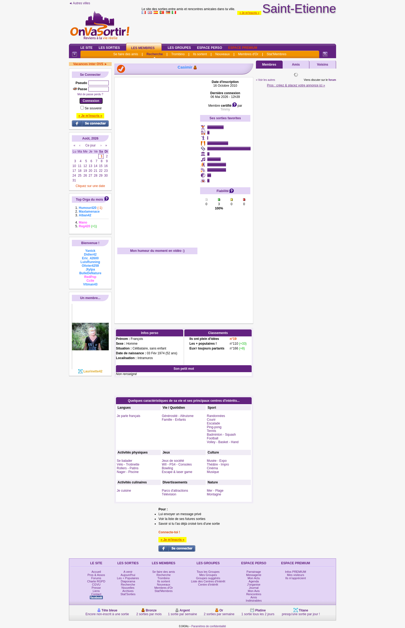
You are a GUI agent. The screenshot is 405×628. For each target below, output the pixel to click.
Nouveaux (222, 54)
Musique (213, 472)
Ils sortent (200, 54)
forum (332, 79)
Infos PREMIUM (295, 571)
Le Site (86, 48)
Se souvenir (93, 108)
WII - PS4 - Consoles (177, 464)
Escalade (213, 423)
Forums (96, 578)
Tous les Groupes (208, 571)
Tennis (211, 431)
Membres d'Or (248, 54)
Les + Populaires (128, 578)
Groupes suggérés (208, 578)
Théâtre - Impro (218, 464)
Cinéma (212, 468)
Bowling (167, 468)
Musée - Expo (217, 461)
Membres (269, 64)
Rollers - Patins (127, 468)
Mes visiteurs (295, 575)
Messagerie (253, 575)
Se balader (124, 461)
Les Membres (143, 48)
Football (212, 438)
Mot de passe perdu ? (90, 94)
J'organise (253, 584)
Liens (96, 591)
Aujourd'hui (128, 575)
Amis (296, 64)
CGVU (96, 584)
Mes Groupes (208, 575)
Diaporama (128, 581)
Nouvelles (128, 587)
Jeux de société (173, 461)
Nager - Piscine (128, 472)
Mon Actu (254, 578)
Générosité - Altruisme (178, 416)
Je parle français (128, 416)
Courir (211, 420)
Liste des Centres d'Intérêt (208, 581)
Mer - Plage (215, 490)
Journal (254, 587)
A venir (128, 571)
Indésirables (254, 600)
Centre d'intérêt (208, 584)
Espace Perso (209, 48)
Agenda (254, 581)
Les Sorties (109, 48)
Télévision (169, 494)
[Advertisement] (157, 160)
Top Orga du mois (89, 199)
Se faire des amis (125, 54)
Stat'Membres (276, 54)
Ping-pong (214, 427)
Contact (96, 594)
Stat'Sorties (127, 594)
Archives (128, 591)
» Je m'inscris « (249, 12)
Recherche (154, 54)
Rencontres (253, 594)
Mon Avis (254, 591)
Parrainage (254, 571)
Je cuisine (124, 490)
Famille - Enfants (174, 420)
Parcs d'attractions (175, 490)
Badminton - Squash (221, 434)
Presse (96, 587)
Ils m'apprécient (295, 578)
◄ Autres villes (79, 3)
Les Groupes (179, 48)
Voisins (322, 64)
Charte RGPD (96, 581)
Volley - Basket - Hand (223, 442)
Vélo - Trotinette (128, 464)
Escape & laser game (177, 472)
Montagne (214, 494)
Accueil (96, 571)
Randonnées (216, 416)
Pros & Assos (96, 575)
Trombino (178, 54)
